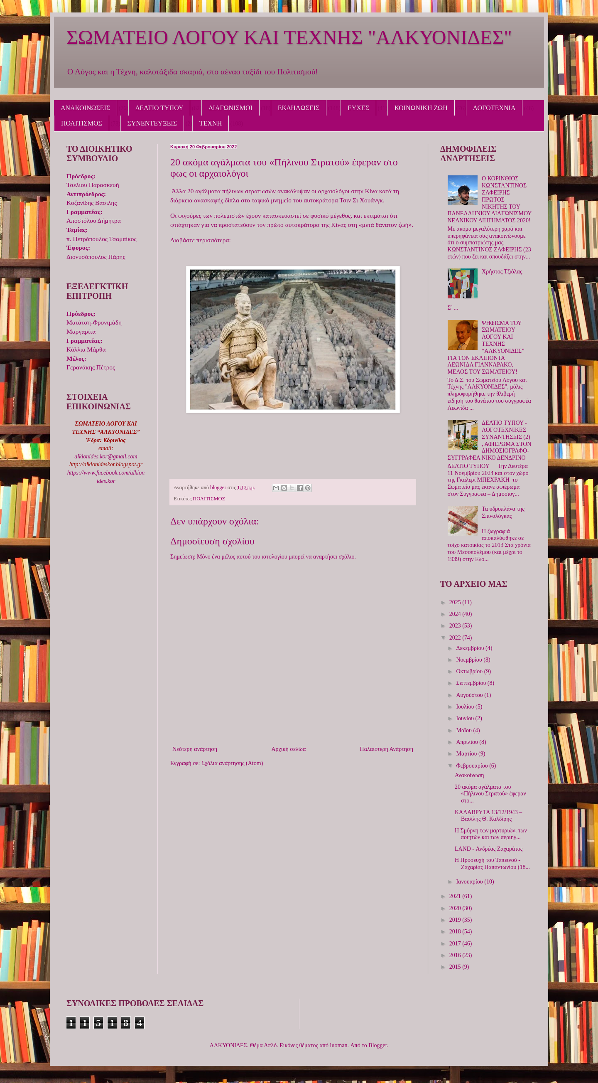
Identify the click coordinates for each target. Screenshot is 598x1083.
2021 (456, 896)
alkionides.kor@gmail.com (105, 456)
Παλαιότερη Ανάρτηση (386, 749)
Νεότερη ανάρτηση (194, 749)
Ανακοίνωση (469, 775)
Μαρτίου (467, 754)
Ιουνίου (465, 718)
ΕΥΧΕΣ (358, 107)
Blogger (377, 1045)
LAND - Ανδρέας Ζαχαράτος (488, 849)
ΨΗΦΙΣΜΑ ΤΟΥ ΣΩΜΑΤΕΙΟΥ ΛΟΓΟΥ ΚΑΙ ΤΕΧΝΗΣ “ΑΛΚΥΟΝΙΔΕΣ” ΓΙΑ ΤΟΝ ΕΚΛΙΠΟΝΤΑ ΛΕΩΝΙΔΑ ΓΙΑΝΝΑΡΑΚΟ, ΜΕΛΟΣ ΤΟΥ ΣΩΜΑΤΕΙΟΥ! (486, 347)
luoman (339, 1045)
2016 (456, 955)
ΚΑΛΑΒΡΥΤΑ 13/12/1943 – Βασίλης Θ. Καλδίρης (488, 815)
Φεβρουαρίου (472, 766)
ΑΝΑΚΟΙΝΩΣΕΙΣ (85, 107)
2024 (456, 614)
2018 (456, 931)
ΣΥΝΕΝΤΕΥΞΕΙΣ (152, 123)
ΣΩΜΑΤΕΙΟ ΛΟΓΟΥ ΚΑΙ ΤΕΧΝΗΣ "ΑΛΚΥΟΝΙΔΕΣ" (289, 37)
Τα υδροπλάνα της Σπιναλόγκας (503, 512)
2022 (456, 638)
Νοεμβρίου (469, 660)
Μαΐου (464, 730)
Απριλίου (467, 742)
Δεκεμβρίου (470, 648)
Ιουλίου (465, 707)
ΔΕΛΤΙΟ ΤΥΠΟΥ (159, 107)
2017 (456, 943)
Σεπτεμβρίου (471, 683)
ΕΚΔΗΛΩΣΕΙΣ (298, 107)
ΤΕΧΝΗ (210, 123)
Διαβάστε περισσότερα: (200, 240)
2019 (456, 920)
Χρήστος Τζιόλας (502, 271)
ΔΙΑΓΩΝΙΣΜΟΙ (230, 107)
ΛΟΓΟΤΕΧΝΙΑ (494, 107)
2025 (456, 602)
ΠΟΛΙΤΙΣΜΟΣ (81, 123)
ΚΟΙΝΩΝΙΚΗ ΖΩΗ (421, 107)
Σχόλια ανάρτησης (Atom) (232, 763)
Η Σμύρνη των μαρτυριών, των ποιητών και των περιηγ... (491, 834)
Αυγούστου (470, 695)
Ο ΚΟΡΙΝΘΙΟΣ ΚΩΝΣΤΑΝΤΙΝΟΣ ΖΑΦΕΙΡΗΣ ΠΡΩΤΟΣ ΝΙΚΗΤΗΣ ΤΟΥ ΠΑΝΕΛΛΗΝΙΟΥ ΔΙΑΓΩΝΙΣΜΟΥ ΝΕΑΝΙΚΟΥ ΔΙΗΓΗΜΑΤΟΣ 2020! (490, 199)
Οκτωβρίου (470, 671)
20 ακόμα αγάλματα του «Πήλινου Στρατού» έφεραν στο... (490, 794)
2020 (456, 908)
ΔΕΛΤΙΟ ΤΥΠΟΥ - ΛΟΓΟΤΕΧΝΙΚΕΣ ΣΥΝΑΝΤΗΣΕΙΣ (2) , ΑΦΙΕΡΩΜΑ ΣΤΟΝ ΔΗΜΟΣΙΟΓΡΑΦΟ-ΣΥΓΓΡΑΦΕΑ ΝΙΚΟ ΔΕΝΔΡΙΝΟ (490, 440)
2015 (456, 967)
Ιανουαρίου (470, 882)
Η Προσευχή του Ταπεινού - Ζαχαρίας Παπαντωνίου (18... (492, 863)
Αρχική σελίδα (288, 749)
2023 (456, 626)
